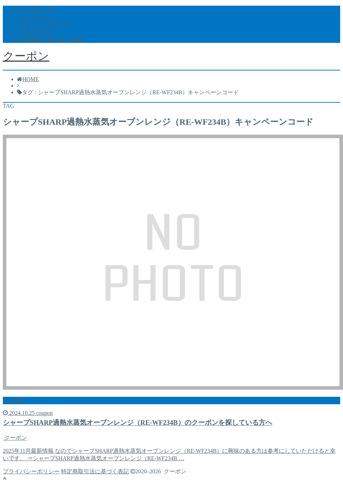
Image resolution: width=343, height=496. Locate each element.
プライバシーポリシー (45, 24)
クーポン (26, 56)
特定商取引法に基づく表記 (51, 39)
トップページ (34, 16)
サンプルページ (37, 9)
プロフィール (34, 31)
